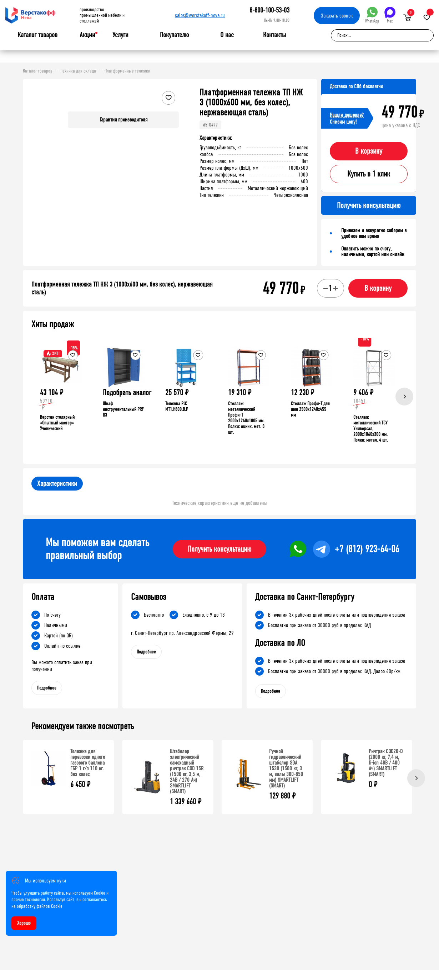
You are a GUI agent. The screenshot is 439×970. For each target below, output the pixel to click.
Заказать (337, 15)
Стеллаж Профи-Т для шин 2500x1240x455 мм (310, 409)
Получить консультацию (219, 549)
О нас (227, 35)
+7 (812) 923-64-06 (366, 549)
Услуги (120, 35)
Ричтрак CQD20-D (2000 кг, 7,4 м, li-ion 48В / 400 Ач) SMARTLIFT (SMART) (386, 762)
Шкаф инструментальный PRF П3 (123, 409)
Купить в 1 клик (368, 174)
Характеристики (57, 483)
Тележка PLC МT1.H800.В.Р (176, 406)
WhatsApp (372, 15)
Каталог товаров (37, 35)
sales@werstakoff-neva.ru (200, 15)
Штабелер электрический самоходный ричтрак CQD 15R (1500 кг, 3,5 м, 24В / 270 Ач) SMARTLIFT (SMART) (186, 771)
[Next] (404, 397)
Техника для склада (78, 71)
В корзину (368, 151)
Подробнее (46, 688)
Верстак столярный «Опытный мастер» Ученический (57, 423)
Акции (87, 34)
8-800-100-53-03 (269, 10)
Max (389, 15)
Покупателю (174, 35)
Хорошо (24, 923)
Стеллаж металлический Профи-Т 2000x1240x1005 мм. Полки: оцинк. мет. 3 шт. (246, 418)
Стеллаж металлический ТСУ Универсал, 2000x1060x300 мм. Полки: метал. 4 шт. (370, 428)
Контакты (274, 34)
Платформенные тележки (127, 71)
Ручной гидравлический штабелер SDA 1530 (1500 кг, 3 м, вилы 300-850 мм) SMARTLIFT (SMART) (286, 768)
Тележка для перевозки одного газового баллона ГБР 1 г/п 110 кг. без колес (87, 762)
